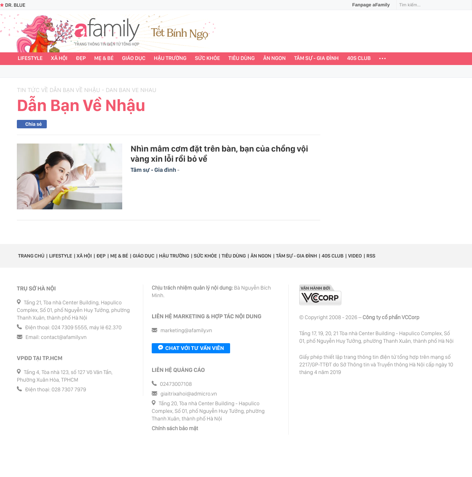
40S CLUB (359, 58)
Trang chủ (31, 256)
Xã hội (59, 58)
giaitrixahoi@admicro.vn (189, 394)
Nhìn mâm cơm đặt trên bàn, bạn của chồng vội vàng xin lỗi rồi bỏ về (219, 154)
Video (355, 256)
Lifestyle (30, 58)
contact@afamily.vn (63, 337)
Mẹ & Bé (104, 58)
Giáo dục (134, 58)
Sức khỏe (207, 58)
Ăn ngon (274, 58)
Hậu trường (170, 58)
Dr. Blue (12, 5)
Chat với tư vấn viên (191, 348)
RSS (371, 256)
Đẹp (81, 58)
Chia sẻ (33, 124)
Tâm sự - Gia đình (316, 58)
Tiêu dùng (241, 58)
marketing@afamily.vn (186, 331)
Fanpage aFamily (368, 5)
